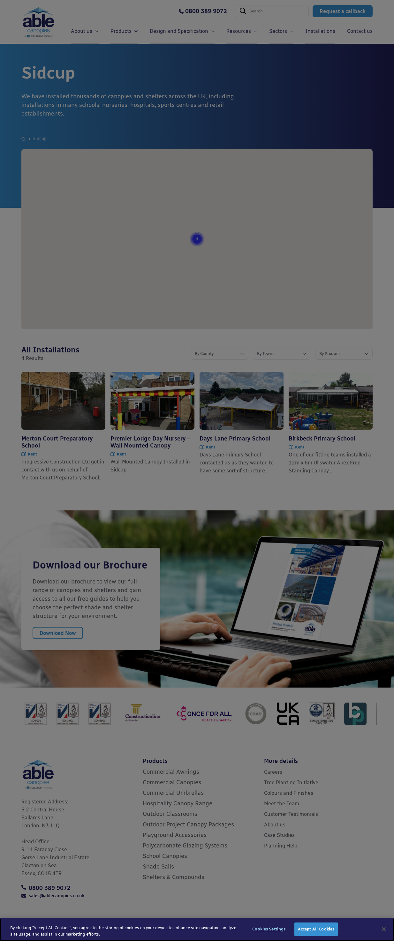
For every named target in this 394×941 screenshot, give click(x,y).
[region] (197, 929)
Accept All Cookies (316, 929)
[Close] (384, 929)
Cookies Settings (268, 929)
